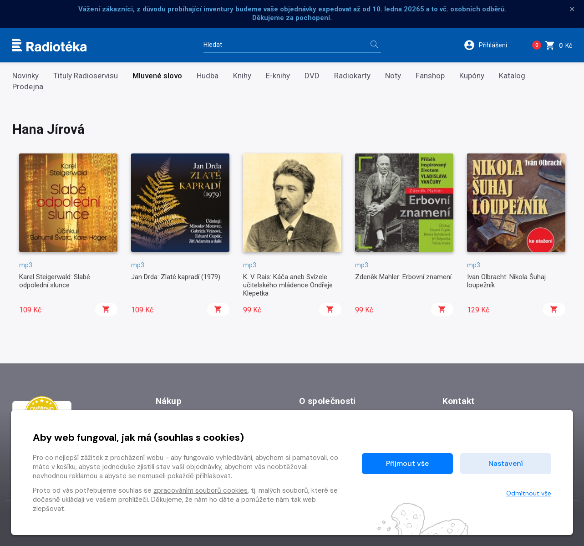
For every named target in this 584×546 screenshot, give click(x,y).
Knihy (242, 76)
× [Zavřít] (572, 9)
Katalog (512, 76)
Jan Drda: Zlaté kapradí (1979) (175, 277)
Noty (393, 76)
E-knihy (278, 76)
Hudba (207, 76)
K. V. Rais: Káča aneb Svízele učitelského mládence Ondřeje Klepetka (288, 285)
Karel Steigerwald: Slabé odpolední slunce (54, 281)
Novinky (25, 76)
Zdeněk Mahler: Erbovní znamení (403, 277)
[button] (491, 45)
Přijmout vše (407, 463)
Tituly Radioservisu (85, 76)
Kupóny (471, 76)
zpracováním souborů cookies (200, 490)
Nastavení (505, 463)
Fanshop (430, 76)
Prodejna (27, 87)
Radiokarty (352, 76)
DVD (312, 76)
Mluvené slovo (157, 76)
